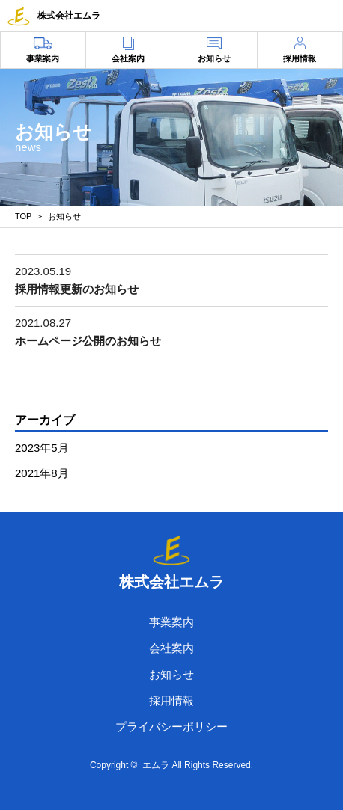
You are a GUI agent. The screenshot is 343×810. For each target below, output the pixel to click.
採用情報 (299, 58)
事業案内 (42, 58)
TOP (23, 216)
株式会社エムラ (53, 15)
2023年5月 (42, 447)
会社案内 (128, 58)
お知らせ (214, 58)
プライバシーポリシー (171, 726)
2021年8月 (42, 473)
